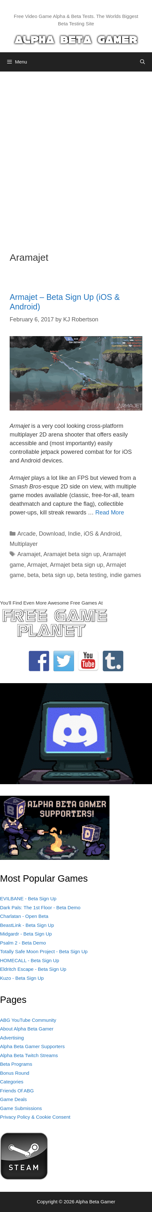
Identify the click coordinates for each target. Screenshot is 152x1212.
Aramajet (29, 554)
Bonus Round (14, 1073)
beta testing (92, 575)
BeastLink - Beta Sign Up (27, 925)
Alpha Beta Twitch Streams (29, 1055)
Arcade (26, 533)
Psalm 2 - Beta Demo (23, 942)
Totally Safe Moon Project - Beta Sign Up (44, 951)
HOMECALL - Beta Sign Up (29, 960)
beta (33, 575)
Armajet (37, 565)
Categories (12, 1081)
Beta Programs (16, 1064)
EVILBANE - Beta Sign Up (28, 898)
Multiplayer (24, 544)
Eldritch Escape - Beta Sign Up (33, 969)
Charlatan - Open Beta (24, 916)
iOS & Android (102, 533)
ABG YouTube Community (28, 1020)
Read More (109, 512)
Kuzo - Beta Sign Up (22, 978)
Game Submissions (21, 1108)
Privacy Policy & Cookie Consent (35, 1117)
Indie (74, 533)
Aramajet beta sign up (71, 554)
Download (52, 533)
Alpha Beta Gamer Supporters (32, 1046)
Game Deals (13, 1099)
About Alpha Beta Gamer (26, 1028)
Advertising (12, 1037)
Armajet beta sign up (76, 565)
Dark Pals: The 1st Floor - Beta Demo (40, 907)
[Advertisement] (76, 157)
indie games (125, 575)
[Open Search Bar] (142, 62)
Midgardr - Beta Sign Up (26, 934)
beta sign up (57, 575)
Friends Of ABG (17, 1090)
